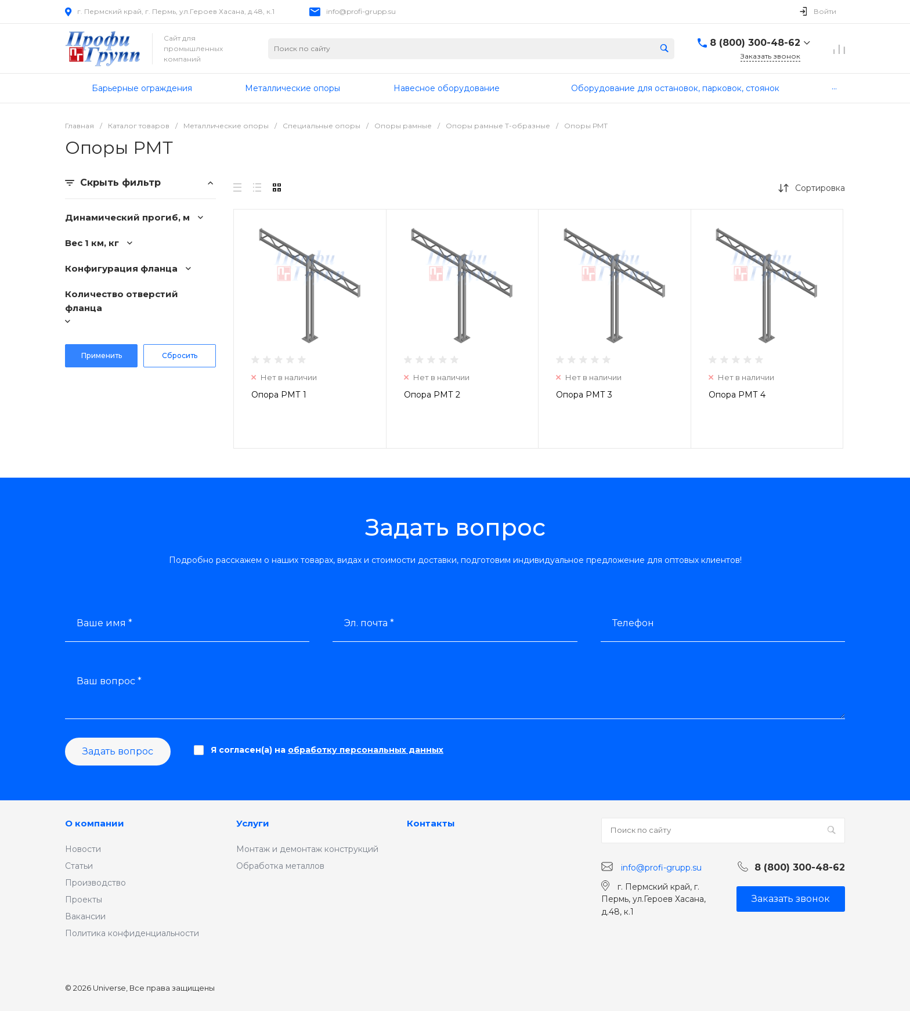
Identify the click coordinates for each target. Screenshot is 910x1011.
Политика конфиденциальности (132, 933)
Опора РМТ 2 (432, 394)
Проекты (83, 899)
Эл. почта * (369, 623)
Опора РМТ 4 (737, 394)
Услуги (252, 823)
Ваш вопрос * (109, 681)
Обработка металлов (280, 866)
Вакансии (85, 916)
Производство (95, 883)
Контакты (431, 823)
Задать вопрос (117, 751)
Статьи (79, 866)
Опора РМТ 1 (278, 394)
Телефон (633, 623)
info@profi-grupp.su (361, 11)
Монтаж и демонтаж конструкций (307, 849)
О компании (94, 823)
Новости (83, 849)
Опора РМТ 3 (584, 394)
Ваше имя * (104, 623)
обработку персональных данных (365, 750)
